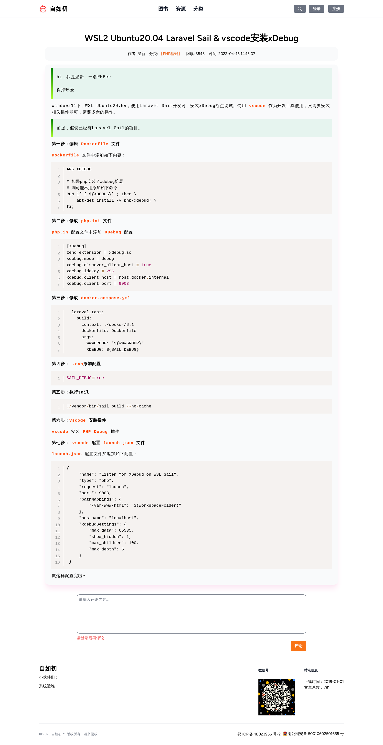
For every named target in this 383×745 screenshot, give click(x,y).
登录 (316, 8)
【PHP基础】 (170, 53)
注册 (336, 8)
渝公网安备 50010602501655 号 (313, 733)
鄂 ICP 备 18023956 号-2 (259, 734)
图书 (163, 9)
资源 (181, 9)
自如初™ (57, 734)
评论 (298, 646)
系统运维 (47, 686)
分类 (198, 9)
